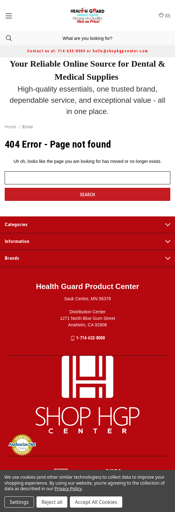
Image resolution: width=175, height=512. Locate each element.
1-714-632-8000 (90, 337)
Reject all (51, 502)
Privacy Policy (68, 488)
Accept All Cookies (96, 502)
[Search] (6, 38)
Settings (19, 502)
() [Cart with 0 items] (164, 15)
